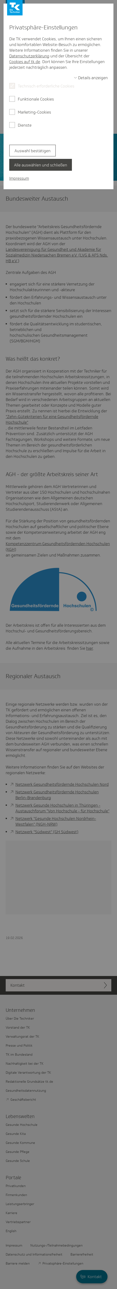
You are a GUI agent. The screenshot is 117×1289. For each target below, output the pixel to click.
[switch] (91, 78)
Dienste (25, 125)
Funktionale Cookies (36, 99)
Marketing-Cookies (34, 112)
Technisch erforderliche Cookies (46, 86)
